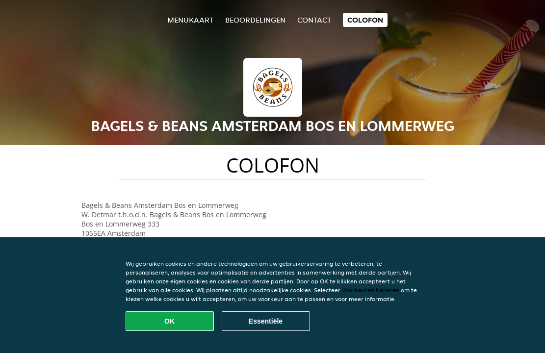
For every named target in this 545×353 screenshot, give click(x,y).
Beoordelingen (255, 20)
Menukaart (190, 20)
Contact (314, 20)
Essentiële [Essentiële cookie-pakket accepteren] (266, 321)
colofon (365, 20)
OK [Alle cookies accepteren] (169, 321)
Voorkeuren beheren (370, 290)
